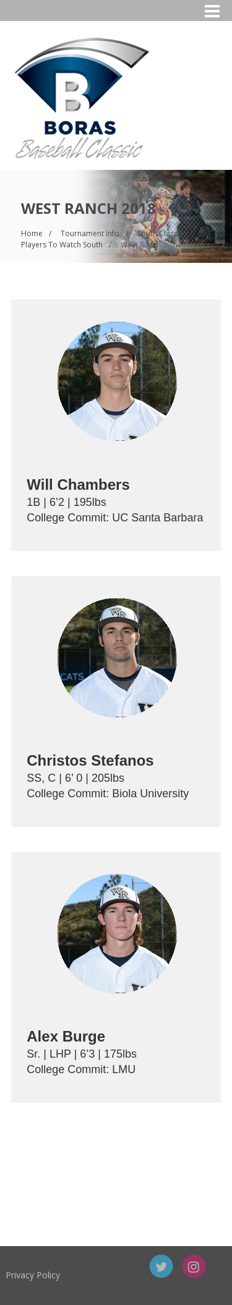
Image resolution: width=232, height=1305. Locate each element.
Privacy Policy (69, 1275)
